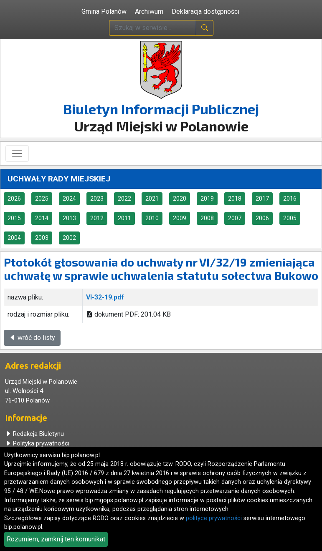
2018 (234, 198)
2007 (234, 218)
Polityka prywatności (37, 443)
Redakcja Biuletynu (34, 434)
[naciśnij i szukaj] (204, 28)
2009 (179, 218)
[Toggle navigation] (17, 153)
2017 (262, 198)
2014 (41, 218)
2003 (41, 237)
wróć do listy (32, 338)
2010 (152, 218)
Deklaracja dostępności (205, 11)
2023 (97, 198)
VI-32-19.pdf (105, 297)
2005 (290, 218)
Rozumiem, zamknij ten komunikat (56, 539)
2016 (290, 198)
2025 (41, 198)
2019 (207, 198)
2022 (124, 198)
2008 (207, 218)
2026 (14, 198)
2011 (124, 218)
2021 (152, 198)
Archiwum (149, 11)
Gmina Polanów (104, 11)
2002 (69, 237)
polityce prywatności (214, 518)
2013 (69, 218)
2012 (97, 218)
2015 (14, 218)
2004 (14, 237)
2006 (262, 218)
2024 (69, 198)
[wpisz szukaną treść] (152, 28)
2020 (179, 198)
